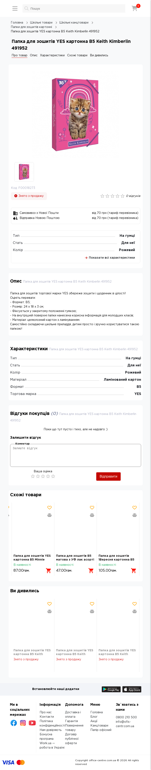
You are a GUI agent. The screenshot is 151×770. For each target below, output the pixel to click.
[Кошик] (135, 8)
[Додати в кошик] (48, 570)
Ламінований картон (122, 379)
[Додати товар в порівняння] (49, 515)
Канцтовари (99, 725)
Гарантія (71, 721)
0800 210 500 (126, 717)
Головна (96, 712)
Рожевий (127, 250)
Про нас (46, 712)
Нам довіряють (50, 730)
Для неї (128, 243)
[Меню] (15, 8)
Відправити (108, 476)
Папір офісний (100, 730)
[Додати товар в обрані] (49, 507)
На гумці (127, 235)
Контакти (47, 717)
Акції (94, 721)
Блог (94, 717)
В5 (139, 386)
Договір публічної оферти (72, 739)
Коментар (22, 444)
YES (138, 394)
